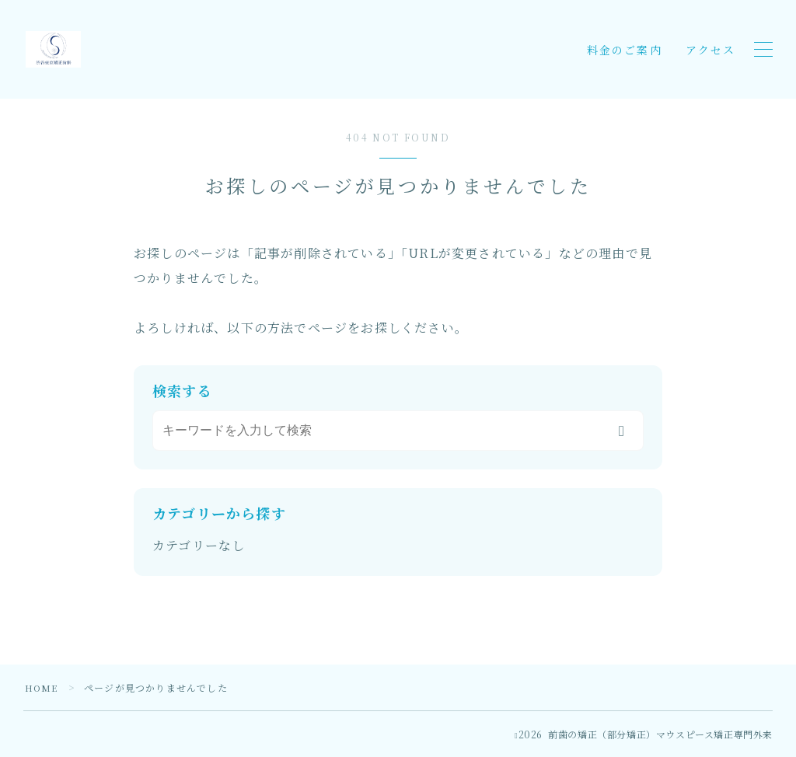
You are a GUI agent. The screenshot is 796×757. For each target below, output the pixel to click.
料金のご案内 (624, 50)
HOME (42, 687)
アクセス (710, 50)
